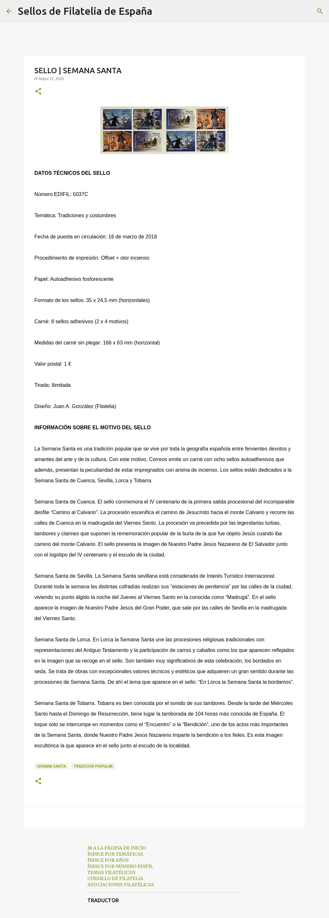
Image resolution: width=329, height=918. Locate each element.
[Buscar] (161, 11)
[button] (38, 91)
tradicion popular (93, 766)
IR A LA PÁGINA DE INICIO (116, 848)
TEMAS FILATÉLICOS (111, 872)
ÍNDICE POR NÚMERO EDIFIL (120, 866)
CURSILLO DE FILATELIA (115, 878)
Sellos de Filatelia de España (85, 11)
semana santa (51, 766)
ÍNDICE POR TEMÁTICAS (115, 854)
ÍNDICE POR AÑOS (108, 860)
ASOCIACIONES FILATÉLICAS (120, 884)
